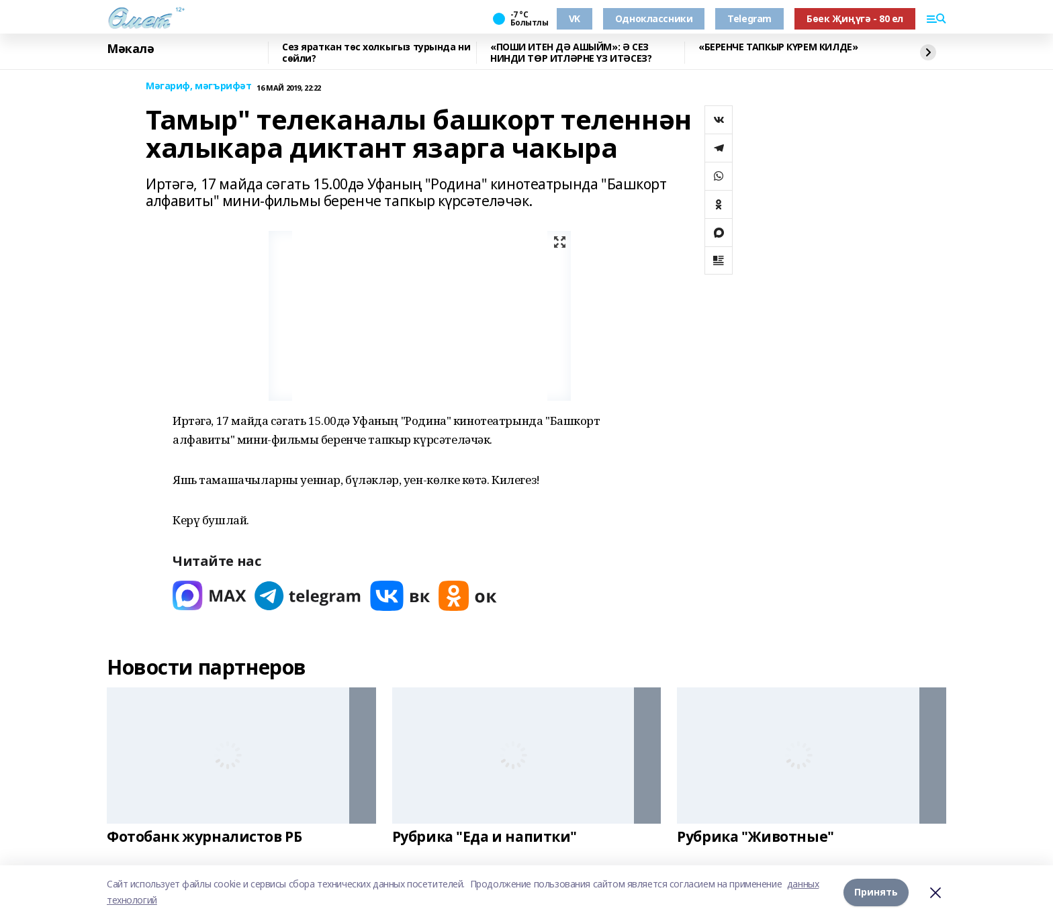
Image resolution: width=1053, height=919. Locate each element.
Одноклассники (654, 18)
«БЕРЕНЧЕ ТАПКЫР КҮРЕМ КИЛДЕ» (778, 47)
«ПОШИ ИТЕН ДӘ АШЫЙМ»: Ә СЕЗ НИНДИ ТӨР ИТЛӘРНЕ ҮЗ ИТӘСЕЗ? (570, 53)
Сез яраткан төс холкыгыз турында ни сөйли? (376, 53)
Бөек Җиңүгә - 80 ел (855, 18)
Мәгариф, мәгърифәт (198, 86)
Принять (876, 891)
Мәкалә (130, 49)
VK (574, 18)
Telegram (749, 18)
